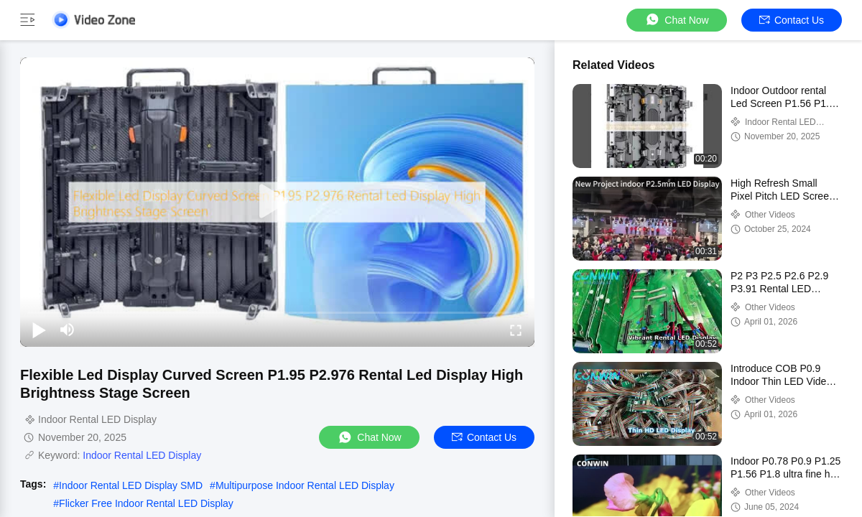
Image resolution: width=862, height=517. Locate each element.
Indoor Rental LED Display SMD (131, 485)
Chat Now (676, 19)
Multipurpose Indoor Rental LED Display (305, 485)
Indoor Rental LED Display (142, 455)
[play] (277, 202)
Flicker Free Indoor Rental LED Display (146, 503)
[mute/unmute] (67, 329)
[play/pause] (38, 329)
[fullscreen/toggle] (515, 329)
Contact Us (791, 20)
